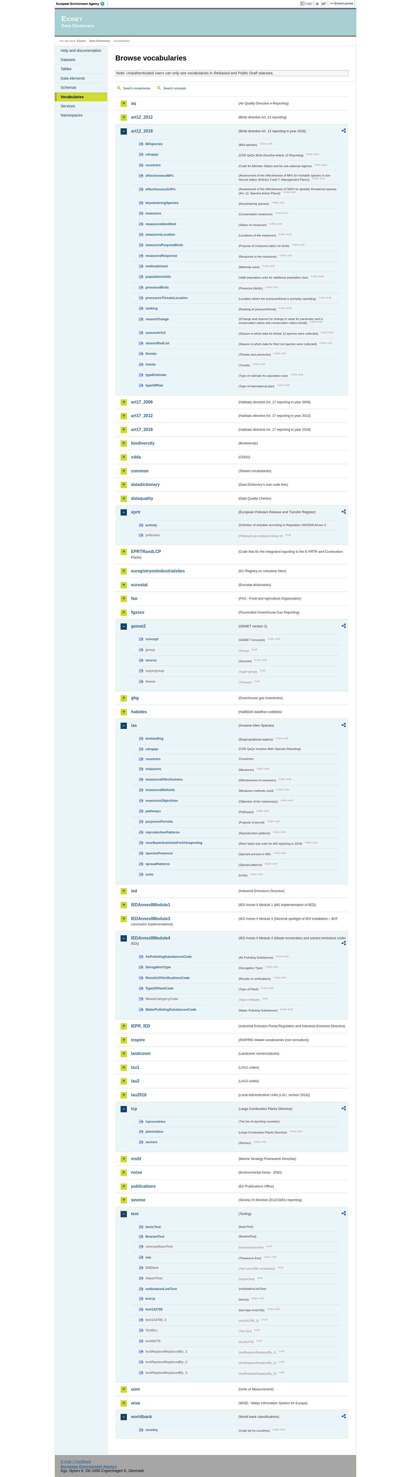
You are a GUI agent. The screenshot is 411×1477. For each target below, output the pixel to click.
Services (68, 106)
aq (133, 103)
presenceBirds (157, 287)
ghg (135, 698)
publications (143, 1186)
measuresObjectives (161, 801)
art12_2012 (142, 117)
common (140, 471)
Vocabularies (72, 97)
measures (153, 213)
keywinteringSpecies (162, 203)
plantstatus (154, 1131)
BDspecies (154, 144)
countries (153, 165)
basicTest (153, 1227)
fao (134, 598)
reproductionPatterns (162, 832)
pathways (153, 811)
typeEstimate (155, 375)
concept (151, 639)
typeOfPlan (154, 385)
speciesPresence (159, 853)
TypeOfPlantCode (159, 988)
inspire (138, 1040)
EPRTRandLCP (146, 551)
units (149, 874)
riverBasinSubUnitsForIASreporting (173, 843)
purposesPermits (159, 821)
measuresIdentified (160, 224)
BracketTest (154, 1236)
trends (150, 364)
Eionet (81, 40)
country (151, 1430)
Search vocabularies (136, 88)
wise (135, 1403)
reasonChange (157, 319)
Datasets (68, 60)
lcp (134, 1109)
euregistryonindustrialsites (158, 571)
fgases (137, 612)
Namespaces (72, 115)
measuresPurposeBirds (164, 245)
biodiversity (143, 443)
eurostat (139, 585)
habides (139, 712)
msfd (136, 1159)
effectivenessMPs (159, 176)
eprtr (135, 512)
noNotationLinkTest (161, 1289)
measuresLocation (160, 234)
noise (136, 1172)
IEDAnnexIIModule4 (150, 938)
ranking (151, 308)
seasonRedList (157, 343)
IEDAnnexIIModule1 (150, 905)
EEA (82, 3)
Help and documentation (81, 50)
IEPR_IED (140, 1026)
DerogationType (158, 967)
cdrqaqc (152, 154)
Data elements (73, 78)
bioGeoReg (154, 738)
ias (134, 725)
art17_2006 (142, 402)
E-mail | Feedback (76, 1461)
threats (151, 354)
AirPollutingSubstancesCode (168, 957)
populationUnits (158, 277)
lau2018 (139, 1095)
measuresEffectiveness (164, 779)
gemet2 (138, 626)
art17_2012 (142, 415)
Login (308, 3)
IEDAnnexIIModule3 (150, 918)
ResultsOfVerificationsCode (167, 978)
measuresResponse (161, 256)
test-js (150, 1299)
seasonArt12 (155, 333)
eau (148, 1257)
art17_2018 (142, 429)
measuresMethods (160, 790)
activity (151, 525)
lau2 (135, 1081)
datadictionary (145, 484)
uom (135, 1389)
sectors (151, 1142)
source (150, 660)
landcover (141, 1053)
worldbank (141, 1416)
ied (134, 891)
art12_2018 (142, 131)
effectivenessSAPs (160, 189)
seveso (138, 1200)
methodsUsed (156, 266)
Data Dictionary (99, 40)
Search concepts (174, 88)
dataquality (142, 498)
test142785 (154, 1309)
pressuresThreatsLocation (166, 298)
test (134, 1214)
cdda (136, 457)
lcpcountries (155, 1122)
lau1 (135, 1067)
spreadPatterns (157, 864)
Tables (66, 69)
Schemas (68, 87)
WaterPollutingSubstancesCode (170, 1009)
